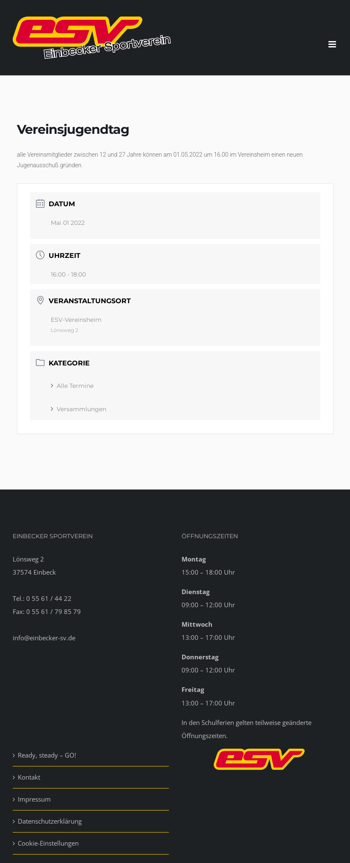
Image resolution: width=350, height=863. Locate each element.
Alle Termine (72, 386)
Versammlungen (78, 409)
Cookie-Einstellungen (48, 843)
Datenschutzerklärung (50, 821)
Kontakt (29, 777)
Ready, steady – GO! (47, 755)
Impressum (34, 799)
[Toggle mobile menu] (332, 44)
